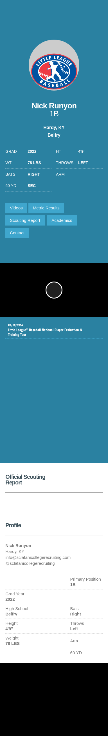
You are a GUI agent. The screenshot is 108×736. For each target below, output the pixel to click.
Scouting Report (25, 220)
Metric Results (46, 207)
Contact (17, 232)
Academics (61, 220)
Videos (16, 207)
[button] (54, 290)
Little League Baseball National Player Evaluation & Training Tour (49, 330)
